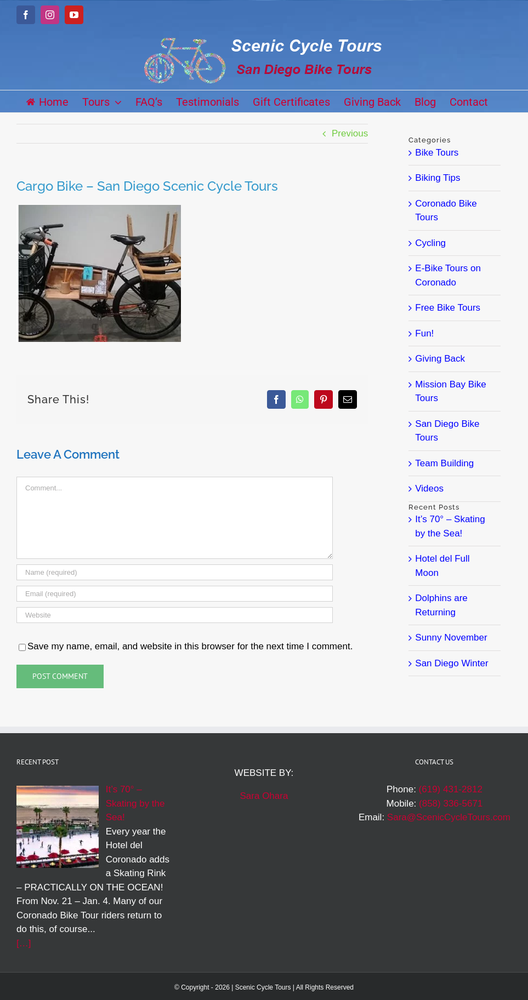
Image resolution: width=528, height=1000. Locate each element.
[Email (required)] (174, 594)
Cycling (430, 243)
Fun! (424, 333)
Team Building (444, 463)
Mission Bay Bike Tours (450, 391)
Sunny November (451, 637)
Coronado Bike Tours (445, 210)
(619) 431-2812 (450, 789)
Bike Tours (436, 152)
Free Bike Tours (447, 307)
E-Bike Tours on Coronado (448, 275)
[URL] (174, 615)
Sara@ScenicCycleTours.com (448, 817)
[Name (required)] (174, 572)
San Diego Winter (451, 663)
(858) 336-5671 (450, 803)
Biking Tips (437, 178)
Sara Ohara (264, 796)
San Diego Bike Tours (447, 431)
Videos (429, 488)
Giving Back (440, 358)
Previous (350, 133)
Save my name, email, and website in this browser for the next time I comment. (190, 646)
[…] (23, 943)
